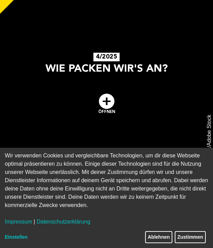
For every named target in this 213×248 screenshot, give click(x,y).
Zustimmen (190, 237)
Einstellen (16, 237)
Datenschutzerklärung (63, 222)
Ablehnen (159, 237)
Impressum (18, 222)
